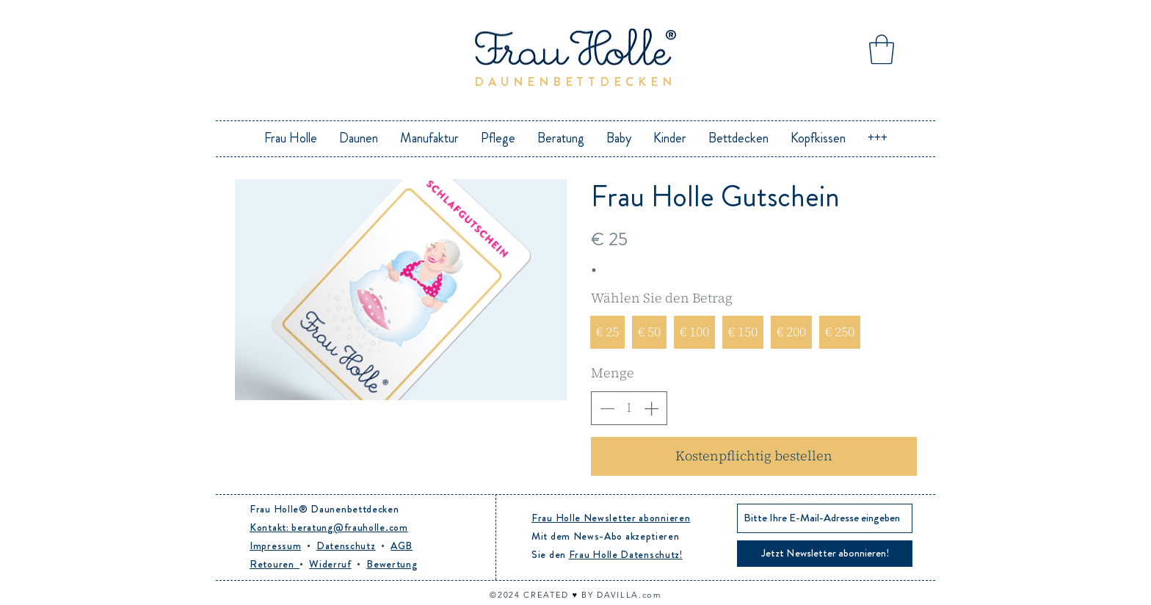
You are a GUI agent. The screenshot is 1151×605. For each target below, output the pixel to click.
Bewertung (391, 564)
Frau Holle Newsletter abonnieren (610, 517)
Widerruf (330, 564)
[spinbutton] (629, 408)
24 (516, 595)
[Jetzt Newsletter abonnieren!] (824, 553)
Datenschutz (346, 545)
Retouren (274, 564)
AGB (402, 545)
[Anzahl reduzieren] (607, 408)
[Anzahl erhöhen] (651, 408)
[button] (881, 49)
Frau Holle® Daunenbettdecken (324, 508)
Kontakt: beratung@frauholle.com (329, 527)
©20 (499, 595)
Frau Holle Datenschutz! (626, 554)
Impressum (275, 545)
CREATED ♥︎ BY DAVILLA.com (592, 595)
